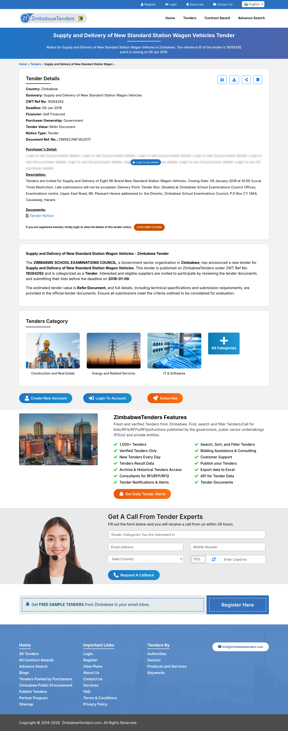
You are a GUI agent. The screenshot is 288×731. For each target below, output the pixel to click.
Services (91, 685)
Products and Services (167, 666)
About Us (91, 673)
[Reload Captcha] (214, 559)
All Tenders (29, 654)
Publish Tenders (33, 692)
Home (170, 18)
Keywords (156, 673)
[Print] (222, 79)
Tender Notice (41, 215)
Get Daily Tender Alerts (142, 493)
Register (148, 4)
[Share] (246, 79)
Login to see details (146, 162)
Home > (24, 64)
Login (171, 4)
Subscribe (195, 4)
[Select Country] (145, 559)
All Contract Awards (36, 660)
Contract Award (217, 18)
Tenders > (36, 64)
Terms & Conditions (100, 698)
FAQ (86, 692)
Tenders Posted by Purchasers (45, 679)
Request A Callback (134, 575)
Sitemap (26, 704)
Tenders (189, 18)
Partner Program (33, 698)
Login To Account (107, 398)
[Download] (234, 79)
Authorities (156, 654)
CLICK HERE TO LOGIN (149, 227)
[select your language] (253, 4)
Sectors (154, 660)
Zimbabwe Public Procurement (45, 685)
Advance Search (251, 18)
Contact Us (222, 4)
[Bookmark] (258, 79)
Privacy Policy (95, 704)
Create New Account (46, 398)
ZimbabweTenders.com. (82, 722)
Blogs (24, 673)
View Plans (92, 666)
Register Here (237, 605)
